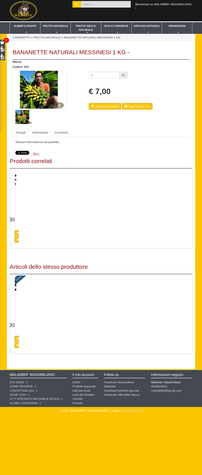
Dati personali (81, 449)
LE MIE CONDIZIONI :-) (25, 461)
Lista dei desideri (83, 453)
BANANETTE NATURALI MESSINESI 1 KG (92, 37)
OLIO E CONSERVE (116, 25)
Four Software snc (132, 469)
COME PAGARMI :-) (23, 445)
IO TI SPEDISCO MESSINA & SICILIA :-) (36, 457)
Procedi (77, 461)
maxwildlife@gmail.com (166, 449)
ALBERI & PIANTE (25, 25)
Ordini (76, 441)
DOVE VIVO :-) (19, 453)
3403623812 (159, 445)
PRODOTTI (22, 37)
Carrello (77, 457)
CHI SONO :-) (19, 441)
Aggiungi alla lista (37, 269)
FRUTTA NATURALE (55, 25)
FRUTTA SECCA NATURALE (86, 27)
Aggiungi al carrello (37, 262)
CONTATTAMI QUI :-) (23, 449)
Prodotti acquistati (84, 445)
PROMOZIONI (177, 25)
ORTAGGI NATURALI (147, 25)
